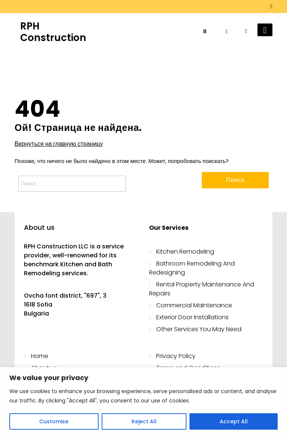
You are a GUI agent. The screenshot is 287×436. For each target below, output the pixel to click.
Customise (53, 421)
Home (39, 356)
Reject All (144, 421)
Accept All (234, 421)
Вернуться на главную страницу (59, 143)
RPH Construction (53, 31)
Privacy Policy (175, 356)
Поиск (235, 180)
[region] (143, 401)
